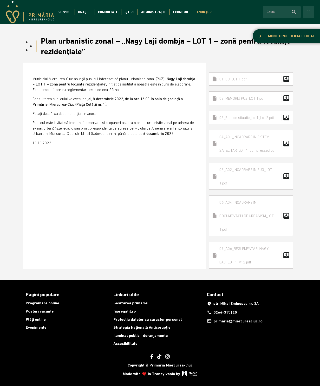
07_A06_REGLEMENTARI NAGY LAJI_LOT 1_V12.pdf (251, 255)
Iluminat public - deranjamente (140, 335)
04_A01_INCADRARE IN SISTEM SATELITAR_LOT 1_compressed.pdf (251, 143)
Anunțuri (204, 12)
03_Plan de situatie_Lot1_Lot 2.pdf (251, 117)
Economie (181, 12)
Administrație (153, 12)
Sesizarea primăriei (130, 303)
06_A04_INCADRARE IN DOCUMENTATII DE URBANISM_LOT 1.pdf (251, 215)
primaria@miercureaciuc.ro (234, 321)
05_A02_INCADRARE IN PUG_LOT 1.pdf (251, 176)
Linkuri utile (126, 294)
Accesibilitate (125, 343)
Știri (129, 12)
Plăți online (36, 319)
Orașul (84, 12)
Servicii (64, 12)
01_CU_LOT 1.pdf (251, 79)
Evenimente (36, 327)
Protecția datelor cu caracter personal (147, 319)
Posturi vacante (40, 311)
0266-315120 (222, 312)
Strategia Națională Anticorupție (141, 327)
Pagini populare (42, 294)
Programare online (42, 303)
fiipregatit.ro (124, 311)
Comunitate (108, 12)
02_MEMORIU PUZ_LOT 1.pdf (251, 98)
